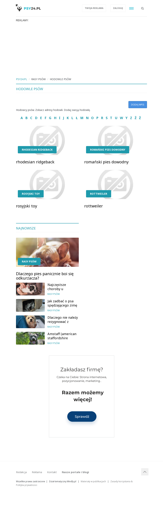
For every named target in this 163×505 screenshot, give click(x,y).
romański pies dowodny (107, 149)
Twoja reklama (94, 8)
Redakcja (21, 472)
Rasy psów (29, 261)
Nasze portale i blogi (75, 472)
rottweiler (98, 193)
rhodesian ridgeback (37, 149)
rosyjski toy (31, 193)
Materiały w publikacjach (93, 481)
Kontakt (52, 472)
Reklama (37, 472)
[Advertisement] (81, 49)
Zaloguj (118, 8)
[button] (142, 6)
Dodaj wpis (137, 104)
